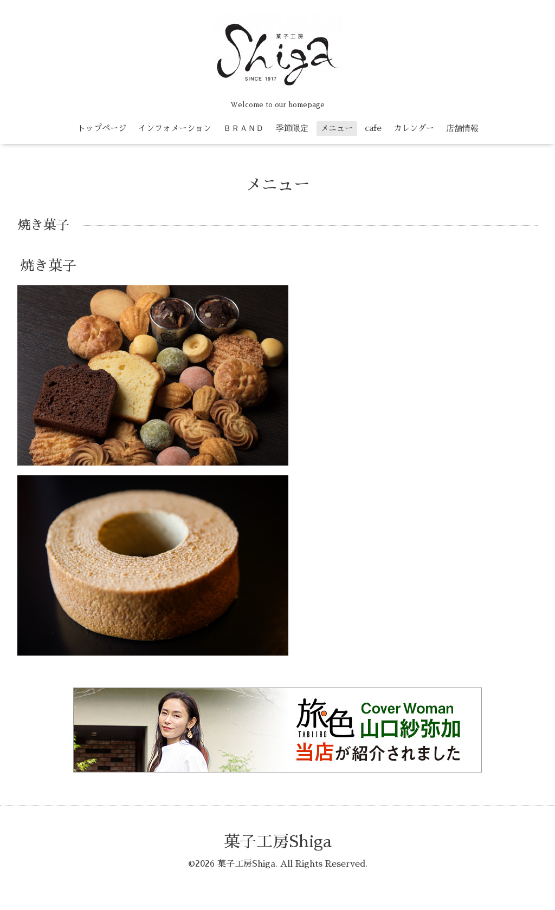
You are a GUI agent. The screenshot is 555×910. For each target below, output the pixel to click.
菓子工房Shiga (278, 842)
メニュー (336, 128)
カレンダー (413, 128)
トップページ (102, 128)
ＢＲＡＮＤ (243, 128)
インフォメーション (174, 128)
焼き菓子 (48, 266)
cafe (373, 128)
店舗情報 (462, 128)
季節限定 (292, 128)
